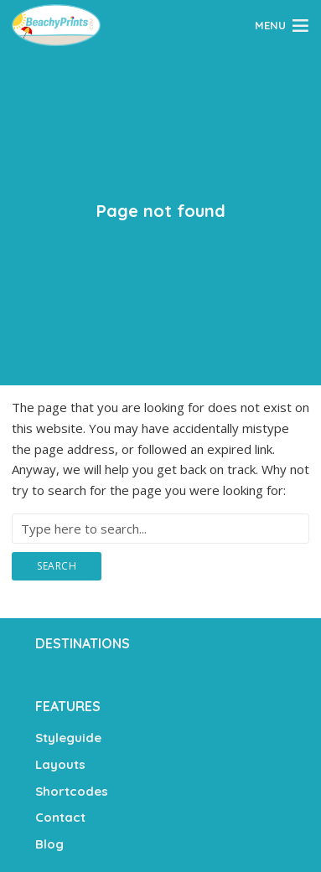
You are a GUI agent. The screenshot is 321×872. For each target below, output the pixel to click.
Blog (49, 844)
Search (56, 566)
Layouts (60, 764)
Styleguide (68, 738)
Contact (60, 817)
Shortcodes (71, 791)
